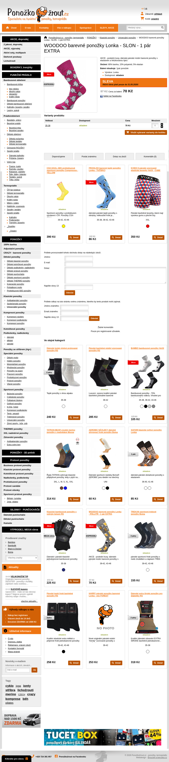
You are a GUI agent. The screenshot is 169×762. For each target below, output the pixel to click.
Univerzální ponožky (127, 38)
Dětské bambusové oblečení (19, 104)
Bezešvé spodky (16, 130)
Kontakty (44, 28)
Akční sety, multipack (15, 52)
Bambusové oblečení (14, 80)
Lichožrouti (9, 61)
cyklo (9, 685)
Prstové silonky (12, 490)
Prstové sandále (12, 486)
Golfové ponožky (14, 404)
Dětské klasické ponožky (18, 261)
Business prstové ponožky (17, 465)
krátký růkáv (14, 97)
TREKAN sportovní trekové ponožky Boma (143, 513)
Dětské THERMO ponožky (18, 281)
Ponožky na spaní (15, 371)
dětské (10, 340)
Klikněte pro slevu (16, 758)
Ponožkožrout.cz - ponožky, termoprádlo (66, 38)
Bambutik (12, 545)
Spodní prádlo (13, 151)
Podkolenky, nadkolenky (16, 333)
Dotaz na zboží (119, 156)
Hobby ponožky (14, 361)
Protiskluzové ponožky (17, 377)
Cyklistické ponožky (15, 397)
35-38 (47, 125)
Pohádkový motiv (14, 287)
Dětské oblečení (14, 134)
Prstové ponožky (14, 381)
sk (146, 8)
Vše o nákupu (64, 28)
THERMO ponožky (13, 429)
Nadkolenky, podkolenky (16, 478)
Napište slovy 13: (51, 286)
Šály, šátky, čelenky (17, 174)
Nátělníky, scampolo (16, 206)
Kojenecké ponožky (15, 284)
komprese (12, 699)
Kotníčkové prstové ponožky (18, 473)
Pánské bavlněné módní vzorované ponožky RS (105, 349)
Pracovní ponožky (15, 374)
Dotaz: (47, 268)
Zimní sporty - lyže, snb (17, 423)
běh (25, 699)
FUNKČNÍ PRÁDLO (21, 75)
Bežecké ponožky (14, 394)
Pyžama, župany (16, 158)
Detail (74, 237)
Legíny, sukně (13, 110)
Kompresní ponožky (14, 312)
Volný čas (11, 162)
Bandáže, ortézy (14, 120)
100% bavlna (10, 244)
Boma (10, 552)
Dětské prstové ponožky (17, 271)
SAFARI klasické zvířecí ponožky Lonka (146, 431)
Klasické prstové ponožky (17, 469)
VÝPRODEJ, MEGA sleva (24, 529)
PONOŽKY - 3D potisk (22, 452)
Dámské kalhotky (16, 155)
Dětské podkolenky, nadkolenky (21, 268)
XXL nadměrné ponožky (16, 433)
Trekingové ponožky (16, 417)
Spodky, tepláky (14, 210)
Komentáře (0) (150, 156)
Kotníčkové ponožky (14, 329)
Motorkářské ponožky (16, 364)
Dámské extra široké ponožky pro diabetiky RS (146, 594)
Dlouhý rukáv (12, 196)
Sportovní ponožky (13, 389)
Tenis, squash (13, 413)
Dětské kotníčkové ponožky (19, 264)
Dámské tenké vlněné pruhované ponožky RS (62, 349)
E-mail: (47, 262)
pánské (10, 344)
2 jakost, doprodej (13, 44)
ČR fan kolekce (13, 190)
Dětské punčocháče (15, 274)
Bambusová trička (15, 84)
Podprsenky (14, 220)
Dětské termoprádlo (17, 144)
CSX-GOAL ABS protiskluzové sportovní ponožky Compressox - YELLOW (62, 170)
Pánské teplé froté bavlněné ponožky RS (60, 594)
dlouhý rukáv (14, 91)
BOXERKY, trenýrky (21, 67)
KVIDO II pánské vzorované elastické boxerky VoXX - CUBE (145, 169)
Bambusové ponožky (16, 100)
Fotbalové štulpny (14, 400)
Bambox (11, 542)
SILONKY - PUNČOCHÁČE (25, 509)
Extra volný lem (13, 445)
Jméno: (47, 257)
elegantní (13, 94)
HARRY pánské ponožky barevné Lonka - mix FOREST (104, 594)
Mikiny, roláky (13, 203)
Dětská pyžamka (16, 139)
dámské (10, 337)
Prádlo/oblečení (12, 116)
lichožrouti (25, 690)
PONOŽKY (92, 38)
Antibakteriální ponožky (17, 300)
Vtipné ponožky (13, 384)
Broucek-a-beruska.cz (157, 757)
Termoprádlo (10, 185)
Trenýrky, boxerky (17, 223)
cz (143, 8)
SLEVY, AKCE (107, 28)
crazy (31, 694)
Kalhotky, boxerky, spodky (18, 107)
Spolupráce (85, 28)
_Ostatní (13, 231)
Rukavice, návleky (17, 172)
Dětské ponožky (12, 257)
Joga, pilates (12, 502)
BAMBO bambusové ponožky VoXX (147, 348)
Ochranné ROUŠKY (16, 148)
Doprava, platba (15, 642)
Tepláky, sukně (15, 177)
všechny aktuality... (29, 601)
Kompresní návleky (15, 317)
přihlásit (158, 14)
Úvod (11, 28)
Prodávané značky (15, 538)
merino (10, 694)
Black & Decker (14, 549)
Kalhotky (13, 217)
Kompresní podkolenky (17, 320)
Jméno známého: (51, 306)
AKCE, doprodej (19, 39)
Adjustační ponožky (14, 248)
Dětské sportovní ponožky (18, 277)
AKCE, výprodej (12, 48)
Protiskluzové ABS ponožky (19, 291)
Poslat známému (89, 156)
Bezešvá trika (15, 128)
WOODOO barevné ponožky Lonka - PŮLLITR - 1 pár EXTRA (105, 513)
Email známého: (51, 311)
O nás (28, 28)
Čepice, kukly (15, 166)
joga (18, 685)
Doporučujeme (58, 156)
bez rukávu (14, 89)
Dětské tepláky (15, 141)
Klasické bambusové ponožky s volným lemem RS (62, 513)
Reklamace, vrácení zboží (19, 645)
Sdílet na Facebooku (112, 96)
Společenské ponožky (16, 304)
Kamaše (8, 523)
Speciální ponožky (13, 353)
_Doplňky (11, 226)
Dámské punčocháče (14, 515)
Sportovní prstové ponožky (18, 494)
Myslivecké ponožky (16, 367)
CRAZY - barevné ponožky (17, 253)
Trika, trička (14, 180)
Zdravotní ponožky (13, 437)
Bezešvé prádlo (14, 123)
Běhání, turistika (14, 498)
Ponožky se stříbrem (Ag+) (17, 349)
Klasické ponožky (107, 38)
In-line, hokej (12, 407)
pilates (9, 702)
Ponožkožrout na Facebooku (72, 757)
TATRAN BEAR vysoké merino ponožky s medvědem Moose (61, 431)
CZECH (21, 694)
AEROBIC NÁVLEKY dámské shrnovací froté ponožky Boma (103, 431)
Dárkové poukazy (12, 57)
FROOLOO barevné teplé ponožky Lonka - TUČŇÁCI (105, 169)
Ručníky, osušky (16, 169)
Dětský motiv (12, 358)
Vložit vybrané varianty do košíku (148, 132)
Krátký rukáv (12, 200)
